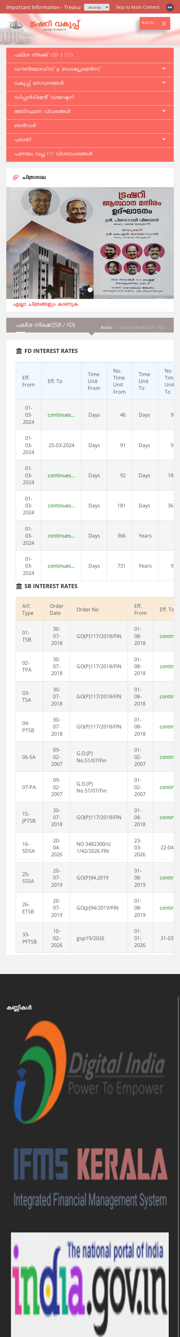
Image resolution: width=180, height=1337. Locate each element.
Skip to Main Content (138, 7)
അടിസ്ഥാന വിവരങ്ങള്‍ (90, 112)
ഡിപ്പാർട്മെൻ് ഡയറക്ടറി (44, 98)
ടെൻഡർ (25, 126)
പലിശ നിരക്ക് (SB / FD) (43, 56)
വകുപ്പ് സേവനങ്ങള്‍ (90, 84)
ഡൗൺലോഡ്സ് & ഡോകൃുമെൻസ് (90, 70)
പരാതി (90, 140)
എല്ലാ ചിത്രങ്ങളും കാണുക (45, 305)
